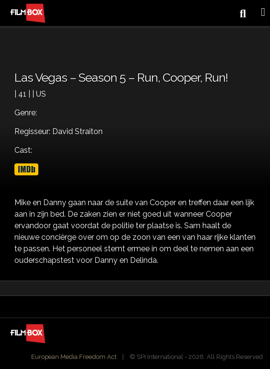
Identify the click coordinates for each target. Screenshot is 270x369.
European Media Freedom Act (74, 356)
